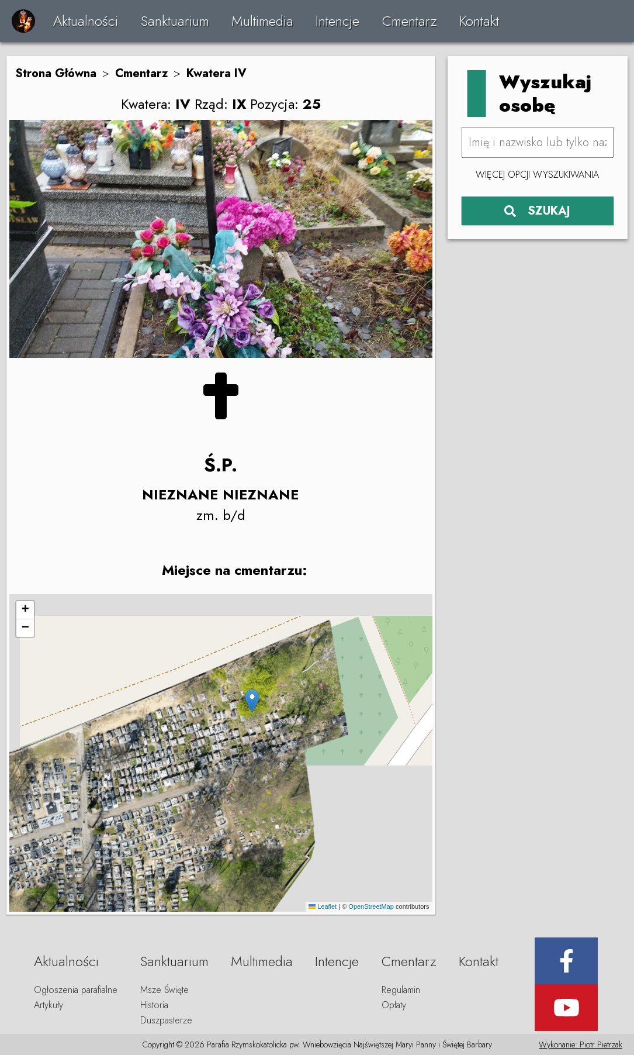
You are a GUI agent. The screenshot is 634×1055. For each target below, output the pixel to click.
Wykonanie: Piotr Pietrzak (580, 1044)
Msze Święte (164, 990)
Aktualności (85, 21)
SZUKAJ (537, 210)
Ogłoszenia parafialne (75, 990)
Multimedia (262, 21)
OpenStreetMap (371, 906)
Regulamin (401, 990)
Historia (154, 1005)
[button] (252, 701)
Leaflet (323, 906)
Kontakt (479, 21)
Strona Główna (55, 73)
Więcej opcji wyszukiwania (537, 174)
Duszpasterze (166, 1020)
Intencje (337, 21)
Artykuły (48, 1005)
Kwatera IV (216, 73)
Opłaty (394, 1005)
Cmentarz (409, 21)
